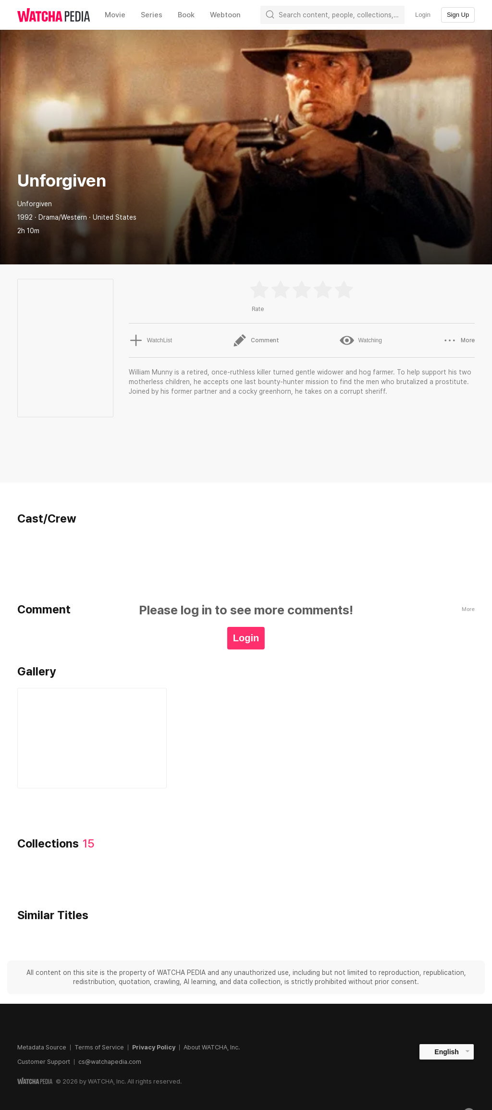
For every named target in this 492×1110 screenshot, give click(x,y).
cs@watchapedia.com (109, 1061)
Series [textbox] (151, 15)
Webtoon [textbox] (225, 15)
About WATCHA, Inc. (212, 1047)
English (446, 1052)
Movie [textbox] (115, 15)
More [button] (459, 340)
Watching (361, 340)
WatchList (150, 340)
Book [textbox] (186, 15)
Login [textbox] (422, 14)
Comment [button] (256, 340)
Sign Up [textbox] (458, 14)
